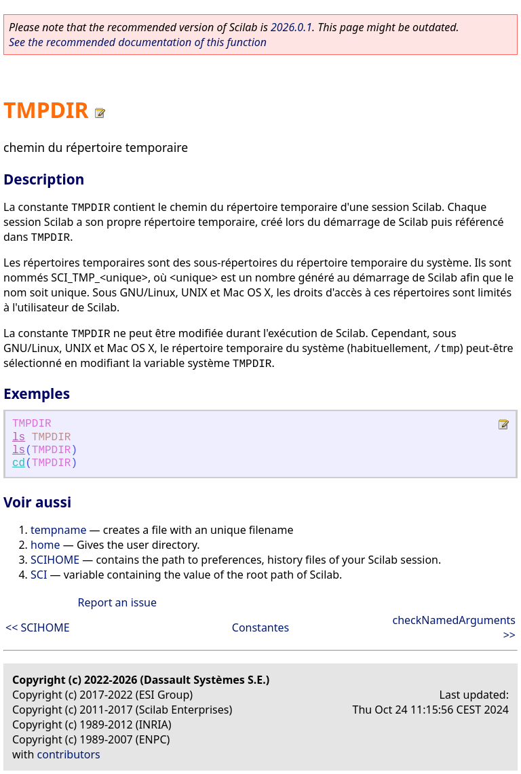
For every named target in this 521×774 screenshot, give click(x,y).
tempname (58, 529)
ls (18, 437)
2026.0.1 (291, 27)
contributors (68, 754)
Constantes (260, 627)
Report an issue (117, 602)
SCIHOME (55, 559)
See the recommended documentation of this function (138, 42)
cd (18, 463)
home (45, 544)
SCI (39, 574)
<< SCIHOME (37, 627)
